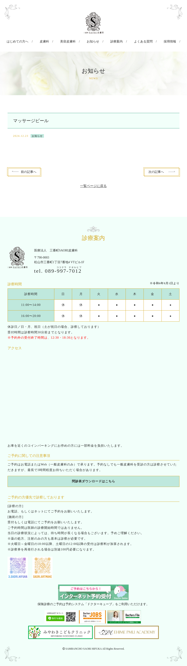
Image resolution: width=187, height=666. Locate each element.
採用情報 (159, 40)
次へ (156, 170)
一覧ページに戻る (93, 184)
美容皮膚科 (71, 40)
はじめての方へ (28, 40)
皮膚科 (51, 40)
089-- (63, 269)
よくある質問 (136, 40)
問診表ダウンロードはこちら (93, 479)
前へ (28, 170)
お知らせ (93, 40)
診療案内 (113, 40)
